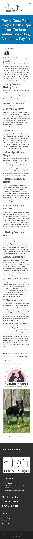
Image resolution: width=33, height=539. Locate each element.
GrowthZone (20, 437)
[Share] (27, 59)
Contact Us (5, 521)
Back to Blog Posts (8, 48)
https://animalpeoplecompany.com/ (13, 364)
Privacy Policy (6, 523)
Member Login (6, 518)
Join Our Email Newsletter (10, 501)
